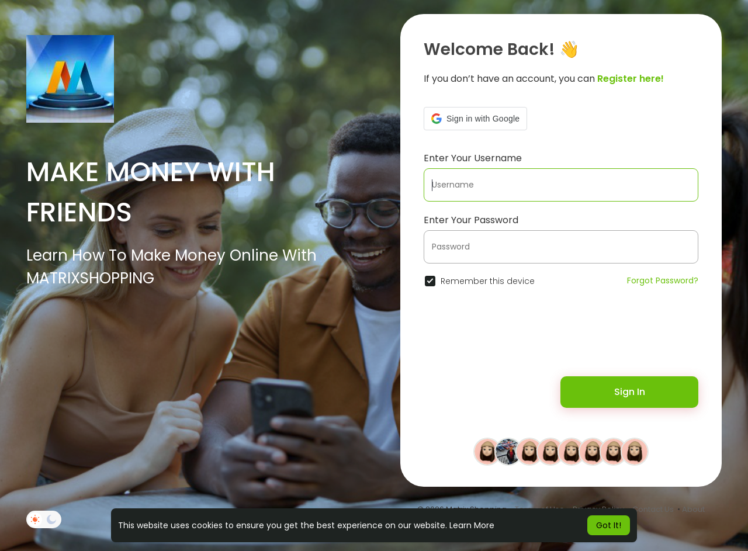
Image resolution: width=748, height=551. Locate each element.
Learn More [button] (471, 525)
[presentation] (499, 338)
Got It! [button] (608, 525)
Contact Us (653, 509)
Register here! (630, 78)
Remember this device (488, 281)
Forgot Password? (662, 280)
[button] (475, 118)
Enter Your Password (471, 220)
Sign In (629, 391)
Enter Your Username (473, 158)
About (693, 509)
